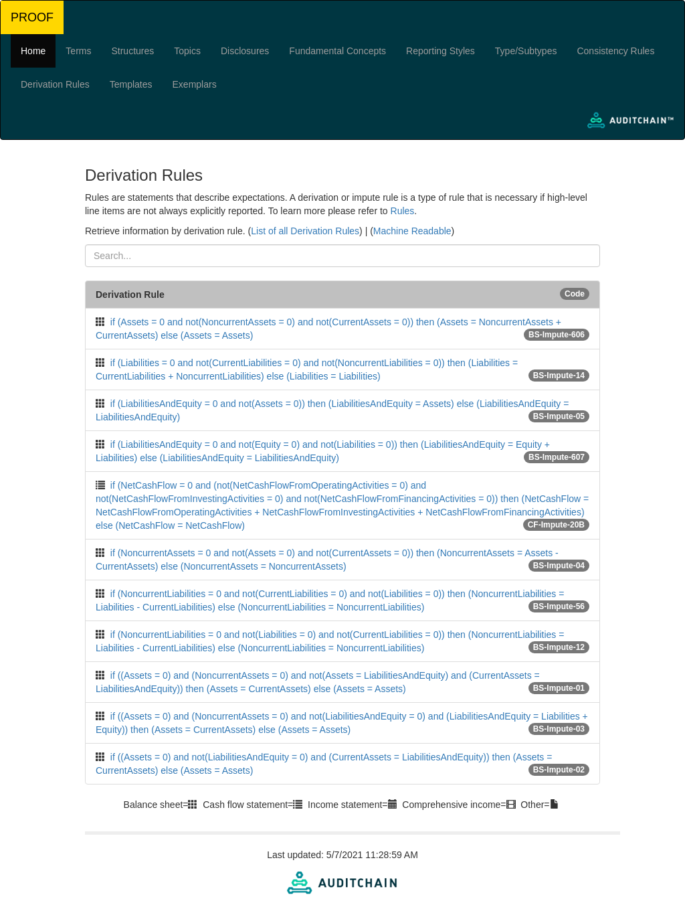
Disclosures (245, 51)
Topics (187, 51)
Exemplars (195, 84)
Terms (78, 51)
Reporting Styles (440, 51)
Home (33, 51)
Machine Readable (412, 231)
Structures (132, 51)
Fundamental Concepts (337, 51)
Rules (403, 210)
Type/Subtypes (526, 51)
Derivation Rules (55, 84)
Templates (131, 84)
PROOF (32, 17)
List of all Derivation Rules (305, 231)
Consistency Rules (615, 51)
